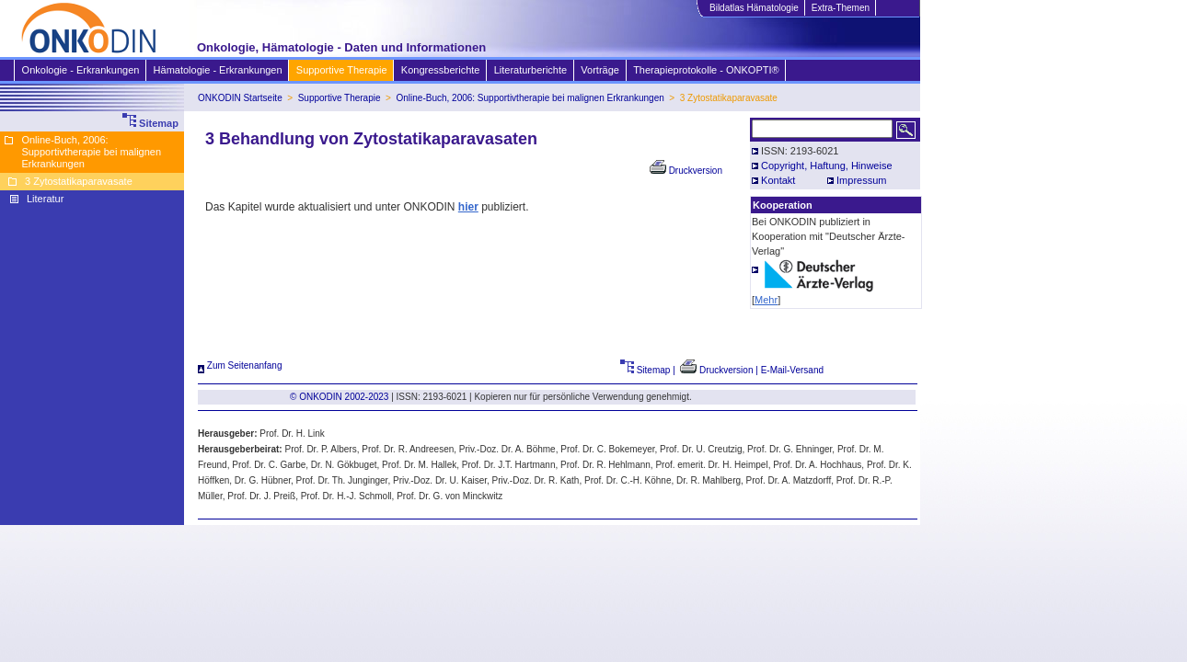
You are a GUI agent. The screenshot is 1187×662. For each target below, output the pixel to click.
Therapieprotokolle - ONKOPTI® (705, 69)
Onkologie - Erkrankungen (80, 69)
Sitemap (645, 370)
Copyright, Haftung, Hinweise (826, 165)
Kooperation (782, 205)
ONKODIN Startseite (240, 98)
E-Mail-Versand (792, 370)
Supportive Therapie (341, 69)
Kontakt (778, 180)
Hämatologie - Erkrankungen (217, 69)
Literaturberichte (530, 69)
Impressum (861, 180)
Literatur (45, 198)
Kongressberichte (440, 69)
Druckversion (686, 171)
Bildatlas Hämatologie (754, 8)
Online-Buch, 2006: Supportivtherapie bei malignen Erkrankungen (529, 98)
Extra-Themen (840, 8)
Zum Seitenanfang (240, 365)
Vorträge (599, 69)
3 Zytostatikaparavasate (79, 181)
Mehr (766, 299)
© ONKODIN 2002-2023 (339, 397)
